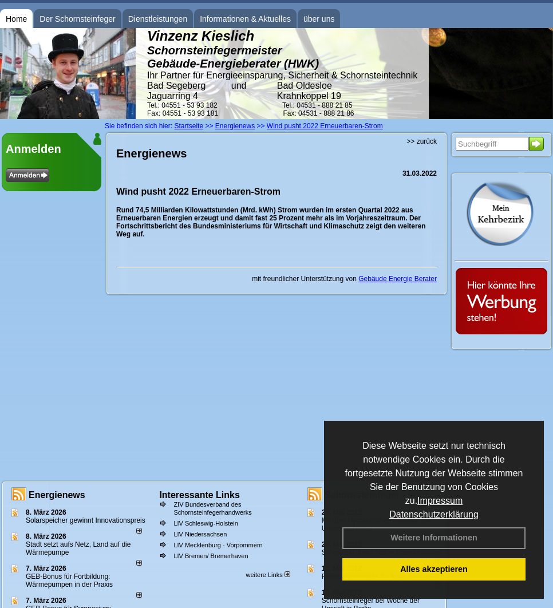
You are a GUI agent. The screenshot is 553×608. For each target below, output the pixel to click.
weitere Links (268, 574)
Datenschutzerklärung (434, 514)
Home (16, 18)
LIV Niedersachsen (200, 534)
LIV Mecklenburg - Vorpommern (217, 545)
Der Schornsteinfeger (77, 18)
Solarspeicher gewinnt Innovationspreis (85, 520)
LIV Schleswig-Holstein (205, 523)
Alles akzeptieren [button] (434, 569)
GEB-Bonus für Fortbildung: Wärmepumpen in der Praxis (69, 581)
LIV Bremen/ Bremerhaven (210, 555)
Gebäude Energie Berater (397, 279)
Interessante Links (199, 495)
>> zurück (421, 141)
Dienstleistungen (158, 18)
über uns (318, 18)
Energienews (57, 495)
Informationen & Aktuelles (245, 18)
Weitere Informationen (433, 537)
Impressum (440, 501)
